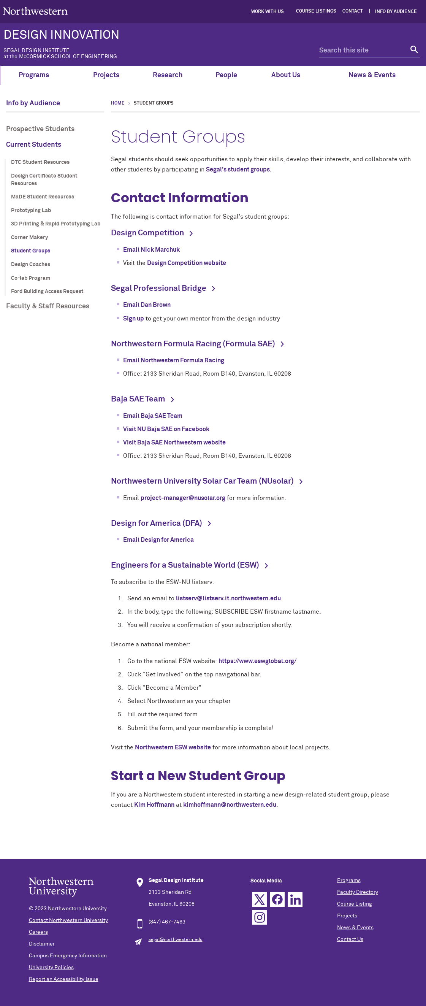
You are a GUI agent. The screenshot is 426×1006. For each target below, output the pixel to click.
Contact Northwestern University (68, 920)
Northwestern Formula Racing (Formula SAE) (193, 344)
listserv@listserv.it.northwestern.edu (228, 598)
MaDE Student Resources (42, 197)
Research (168, 75)
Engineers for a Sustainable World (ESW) (185, 566)
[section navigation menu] (55, 206)
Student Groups (30, 251)
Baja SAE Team (138, 399)
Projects (106, 75)
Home (118, 103)
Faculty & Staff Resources (47, 306)
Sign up (133, 319)
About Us (290, 75)
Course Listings (316, 11)
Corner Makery (29, 237)
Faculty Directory (357, 892)
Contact (352, 11)
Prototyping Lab (31, 210)
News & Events (376, 75)
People (226, 75)
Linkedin (295, 899)
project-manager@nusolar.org (183, 498)
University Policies (51, 967)
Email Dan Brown (147, 305)
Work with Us (267, 12)
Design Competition (147, 233)
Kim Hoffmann (154, 805)
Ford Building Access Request (47, 291)
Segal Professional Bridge (158, 289)
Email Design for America (158, 540)
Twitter (259, 899)
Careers (38, 932)
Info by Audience (396, 12)
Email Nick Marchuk (151, 250)
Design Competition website (186, 263)
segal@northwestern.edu (176, 940)
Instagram (259, 917)
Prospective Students (40, 129)
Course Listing (354, 904)
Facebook (277, 899)
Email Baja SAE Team (152, 416)
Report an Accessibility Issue (63, 979)
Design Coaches (30, 264)
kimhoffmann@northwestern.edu (229, 805)
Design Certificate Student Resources (44, 179)
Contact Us (350, 939)
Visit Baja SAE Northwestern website (174, 443)
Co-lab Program (30, 278)
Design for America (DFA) (156, 524)
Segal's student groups (238, 170)
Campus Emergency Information (68, 955)
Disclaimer (42, 944)
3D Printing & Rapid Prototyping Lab (55, 224)
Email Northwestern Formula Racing (173, 360)
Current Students (33, 144)
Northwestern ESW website (173, 747)
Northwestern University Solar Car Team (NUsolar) (202, 482)
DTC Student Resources (40, 162)
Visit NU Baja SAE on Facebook (166, 429)
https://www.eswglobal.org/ (257, 661)
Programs (38, 75)
